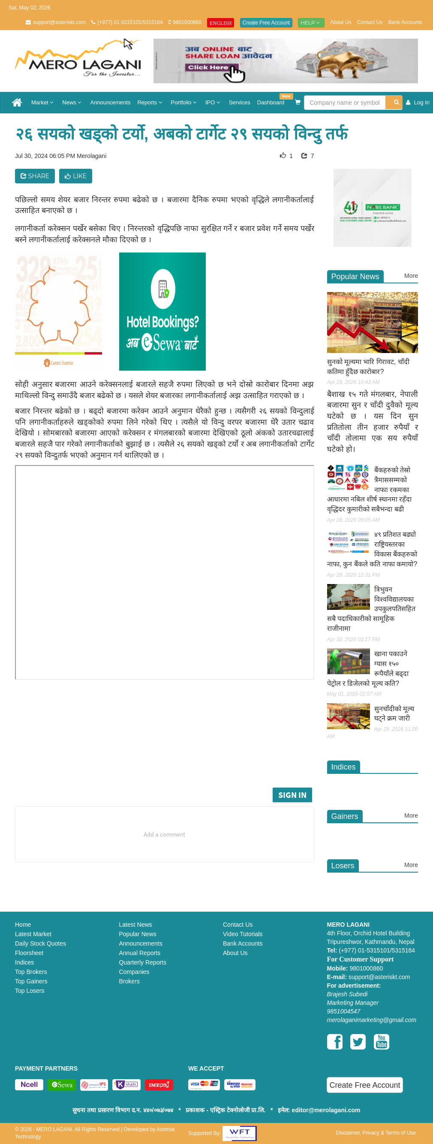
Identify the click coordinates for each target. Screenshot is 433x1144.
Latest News (135, 924)
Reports (150, 102)
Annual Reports (140, 952)
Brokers (129, 981)
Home (23, 924)
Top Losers (29, 990)
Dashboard (272, 99)
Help (311, 22)
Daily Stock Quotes (40, 943)
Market (43, 102)
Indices (24, 962)
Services (239, 102)
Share (35, 176)
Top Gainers (31, 981)
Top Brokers (31, 971)
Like (76, 176)
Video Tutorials (242, 934)
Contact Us (369, 22)
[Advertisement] (177, 761)
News (72, 102)
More (411, 276)
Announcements (110, 102)
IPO (213, 102)
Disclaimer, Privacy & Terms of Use (376, 1133)
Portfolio (184, 102)
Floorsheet (29, 952)
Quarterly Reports (142, 962)
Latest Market (33, 934)
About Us (340, 22)
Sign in (292, 794)
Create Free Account (266, 23)
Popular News (137, 934)
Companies (134, 971)
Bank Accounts (405, 22)
